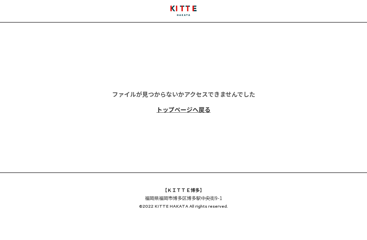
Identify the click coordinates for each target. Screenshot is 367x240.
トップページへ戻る (183, 109)
